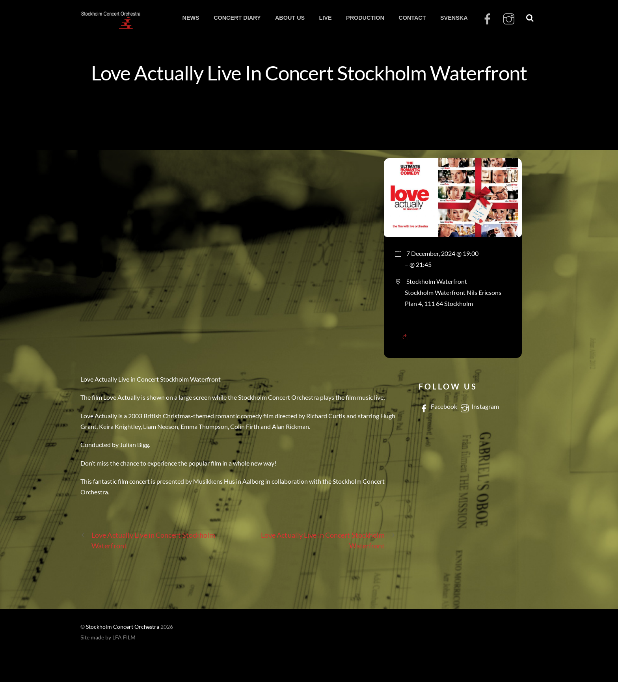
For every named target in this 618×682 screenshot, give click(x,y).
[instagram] (508, 19)
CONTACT (412, 18)
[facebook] (487, 19)
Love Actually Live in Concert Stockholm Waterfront (148, 540)
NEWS (190, 18)
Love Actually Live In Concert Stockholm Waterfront (309, 72)
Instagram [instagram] (479, 406)
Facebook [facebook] (438, 406)
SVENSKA (454, 18)
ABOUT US (290, 18)
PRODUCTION (365, 18)
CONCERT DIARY (237, 18)
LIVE (325, 18)
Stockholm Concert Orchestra (122, 627)
